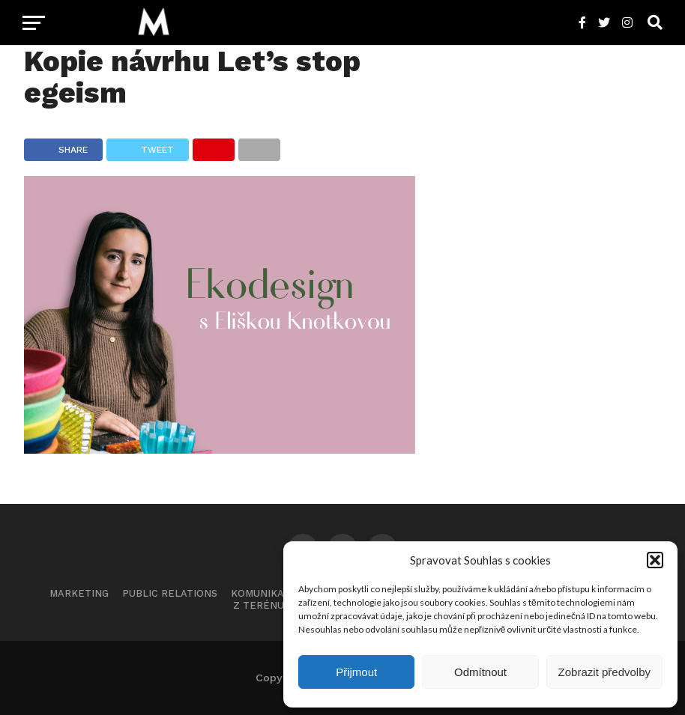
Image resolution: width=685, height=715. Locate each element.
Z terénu (258, 605)
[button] (655, 560)
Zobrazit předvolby (604, 672)
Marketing (79, 593)
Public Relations (169, 593)
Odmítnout (480, 672)
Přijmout (356, 672)
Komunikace (264, 593)
